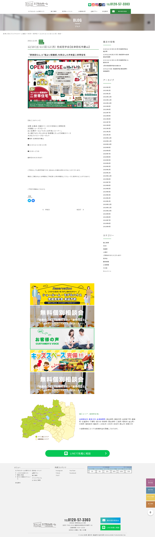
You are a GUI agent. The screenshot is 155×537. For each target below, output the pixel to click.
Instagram (59, 470)
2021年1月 (107, 135)
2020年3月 (107, 166)
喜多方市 (92, 419)
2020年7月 (107, 154)
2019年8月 (107, 179)
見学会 (41, 43)
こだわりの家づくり (22, 473)
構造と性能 (20, 475)
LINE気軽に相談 (113, 527)
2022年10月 (107, 103)
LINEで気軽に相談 (77, 453)
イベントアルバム (37, 478)
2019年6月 (107, 185)
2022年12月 (107, 97)
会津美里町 (101, 419)
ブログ (58, 475)
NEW (41, 41)
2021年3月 (107, 128)
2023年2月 (107, 90)
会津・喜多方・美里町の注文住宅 (94, 535)
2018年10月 (107, 211)
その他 (105, 268)
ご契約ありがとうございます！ (112, 255)
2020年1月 (107, 173)
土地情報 (106, 265)
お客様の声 (82, 11)
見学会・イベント (67, 11)
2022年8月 (107, 109)
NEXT (80, 209)
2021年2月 (107, 132)
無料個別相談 (122, 11)
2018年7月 (107, 220)
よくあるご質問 (36, 480)
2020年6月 (107, 157)
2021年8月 (107, 119)
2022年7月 (107, 113)
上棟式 (105, 252)
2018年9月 (107, 214)
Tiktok (58, 473)
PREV (46, 209)
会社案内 (105, 11)
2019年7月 (107, 182)
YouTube (72, 470)
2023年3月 (107, 87)
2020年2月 (107, 169)
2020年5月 (107, 160)
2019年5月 (107, 188)
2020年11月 (107, 141)
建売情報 (106, 262)
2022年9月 (107, 106)
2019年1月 (107, 201)
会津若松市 (83, 419)
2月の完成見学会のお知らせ (112, 66)
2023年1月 (107, 94)
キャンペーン (107, 271)
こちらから (41, 189)
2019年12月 (107, 176)
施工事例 (54, 11)
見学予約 (150, 490)
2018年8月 (107, 217)
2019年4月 (107, 192)
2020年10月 (107, 144)
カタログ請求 (150, 497)
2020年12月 (107, 138)
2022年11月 (107, 100)
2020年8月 (107, 151)
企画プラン (94, 11)
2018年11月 (107, 207)
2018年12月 (107, 204)
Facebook (73, 473)
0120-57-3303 (120, 4)
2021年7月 (107, 122)
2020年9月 (107, 147)
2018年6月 (107, 223)
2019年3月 (107, 195)
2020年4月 (107, 163)
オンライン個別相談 (150, 482)
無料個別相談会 (113, 520)
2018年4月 (107, 226)
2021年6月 (107, 125)
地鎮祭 (105, 249)
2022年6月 (107, 116)
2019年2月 (107, 198)
